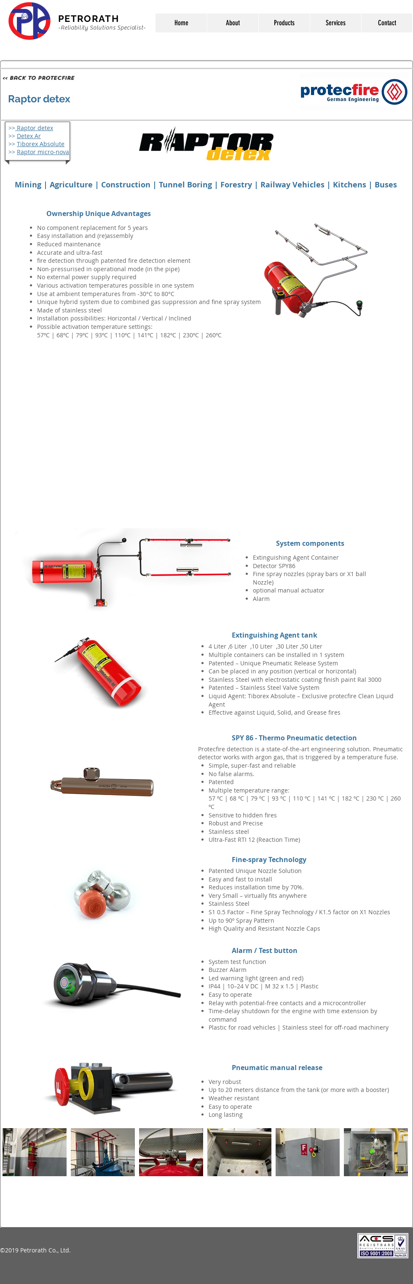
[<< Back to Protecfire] (38, 77)
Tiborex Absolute (40, 144)
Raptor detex (34, 128)
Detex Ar (29, 136)
